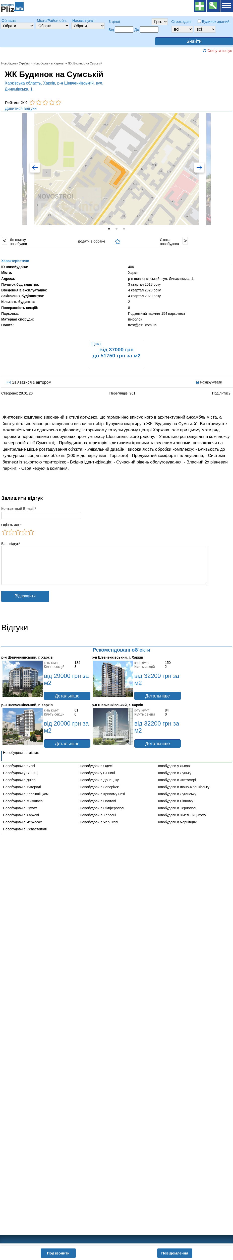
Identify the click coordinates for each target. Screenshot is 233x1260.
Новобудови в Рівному (175, 809)
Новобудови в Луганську (176, 802)
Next (196, 168)
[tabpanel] (116, 168)
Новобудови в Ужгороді (22, 795)
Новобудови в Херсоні (98, 823)
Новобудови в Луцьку (174, 780)
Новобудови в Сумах (20, 816)
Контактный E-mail (18, 509)
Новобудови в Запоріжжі (100, 795)
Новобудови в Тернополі (177, 816)
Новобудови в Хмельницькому (181, 823)
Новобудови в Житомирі (176, 787)
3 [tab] (124, 228)
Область (9, 20)
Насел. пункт (83, 20)
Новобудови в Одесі (96, 773)
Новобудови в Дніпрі (19, 787)
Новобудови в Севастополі (25, 837)
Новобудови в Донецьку (99, 787)
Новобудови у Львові (174, 773)
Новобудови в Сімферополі (102, 816)
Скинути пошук (217, 51)
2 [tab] (116, 228)
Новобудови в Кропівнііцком (25, 802)
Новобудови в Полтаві (98, 809)
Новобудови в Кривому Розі (102, 802)
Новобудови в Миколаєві (23, 809)
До (136, 29)
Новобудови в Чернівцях (177, 830)
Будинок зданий (215, 21)
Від (111, 29)
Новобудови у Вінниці (20, 780)
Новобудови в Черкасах (22, 830)
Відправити (25, 603)
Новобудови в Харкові (21, 823)
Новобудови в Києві (19, 773)
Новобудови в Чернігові (99, 830)
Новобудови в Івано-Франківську (183, 795)
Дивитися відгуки (21, 108)
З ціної (114, 21)
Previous (36, 168)
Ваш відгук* (10, 544)
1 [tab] (108, 228)
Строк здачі (181, 21)
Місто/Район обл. (52, 20)
